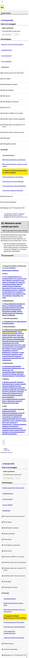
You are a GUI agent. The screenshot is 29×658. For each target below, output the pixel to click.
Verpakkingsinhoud (6, 50)
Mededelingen (5, 67)
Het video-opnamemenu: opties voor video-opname (14, 165)
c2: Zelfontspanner (20, 321)
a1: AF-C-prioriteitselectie (9, 277)
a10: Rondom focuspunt (15, 288)
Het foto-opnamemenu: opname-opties (13, 160)
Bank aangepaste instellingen (10, 270)
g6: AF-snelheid (13, 417)
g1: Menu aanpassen (8, 409)
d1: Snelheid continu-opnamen (10, 330)
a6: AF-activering (18, 282)
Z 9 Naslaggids (7, 213)
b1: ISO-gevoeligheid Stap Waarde (11, 304)
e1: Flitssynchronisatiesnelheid (10, 366)
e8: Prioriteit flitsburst (19, 376)
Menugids (14, 213)
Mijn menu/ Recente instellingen (12, 190)
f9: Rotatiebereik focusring (12, 395)
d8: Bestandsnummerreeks (14, 341)
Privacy (5, 448)
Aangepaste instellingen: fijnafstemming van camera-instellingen (14, 171)
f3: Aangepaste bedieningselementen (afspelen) (14, 386)
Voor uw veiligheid (6, 61)
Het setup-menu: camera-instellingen (13, 181)
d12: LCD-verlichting (17, 347)
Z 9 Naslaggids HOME (7, 20)
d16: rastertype (12, 352)
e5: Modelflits (18, 372)
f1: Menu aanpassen (8, 382)
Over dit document (6, 56)
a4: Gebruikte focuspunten (11, 280)
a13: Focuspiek (16, 292)
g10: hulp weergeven (9, 422)
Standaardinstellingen (8, 155)
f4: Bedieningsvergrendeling (16, 388)
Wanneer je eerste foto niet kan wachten (12, 44)
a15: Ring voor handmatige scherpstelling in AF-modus (13, 295)
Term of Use (6, 450)
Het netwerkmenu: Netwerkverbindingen (14, 186)
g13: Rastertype (11, 426)
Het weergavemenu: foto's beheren (12, 177)
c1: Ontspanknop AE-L (8, 321)
